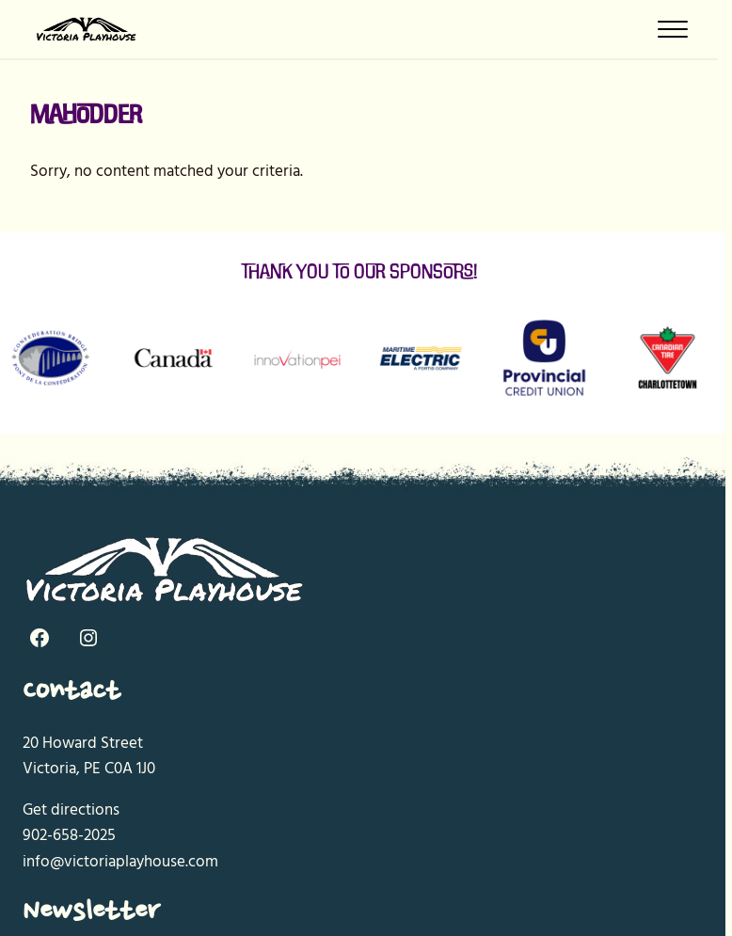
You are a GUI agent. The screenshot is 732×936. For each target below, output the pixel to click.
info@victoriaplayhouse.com (120, 862)
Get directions (71, 810)
